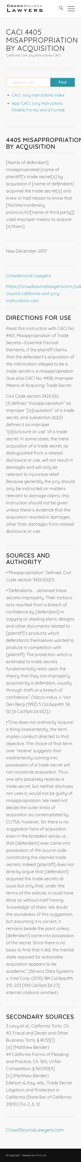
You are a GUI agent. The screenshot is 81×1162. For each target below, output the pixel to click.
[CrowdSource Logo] (33, 8)
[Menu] (69, 8)
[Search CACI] (40, 82)
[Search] (59, 8)
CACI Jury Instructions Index (38, 95)
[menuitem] (59, 8)
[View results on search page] (62, 82)
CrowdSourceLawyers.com (35, 1130)
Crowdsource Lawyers (28, 275)
